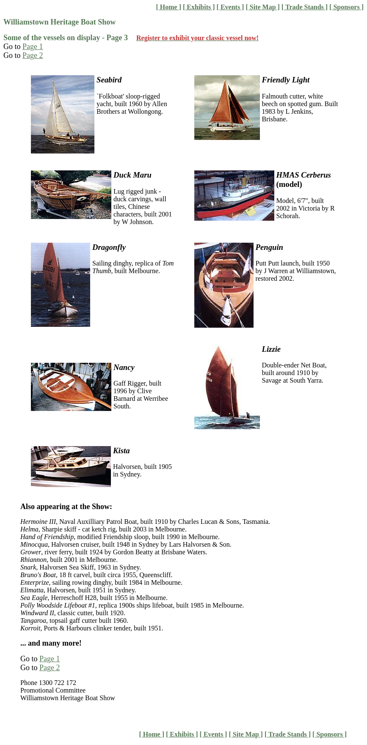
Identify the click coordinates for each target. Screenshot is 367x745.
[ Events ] (230, 7)
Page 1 (32, 46)
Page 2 (32, 55)
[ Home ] (168, 7)
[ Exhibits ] (199, 7)
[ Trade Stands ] (304, 7)
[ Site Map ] (262, 7)
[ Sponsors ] (346, 7)
